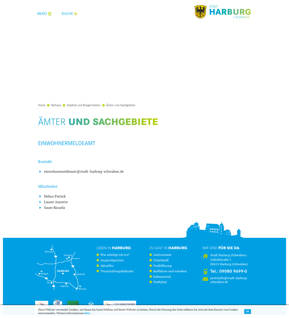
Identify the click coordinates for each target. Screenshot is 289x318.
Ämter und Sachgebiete (118, 105)
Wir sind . (221, 247)
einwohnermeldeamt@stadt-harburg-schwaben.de (84, 171)
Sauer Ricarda (54, 208)
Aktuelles (106, 266)
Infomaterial (162, 276)
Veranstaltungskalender (117, 271)
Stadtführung (162, 266)
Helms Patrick (55, 196)
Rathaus (54, 105)
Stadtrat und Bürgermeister (82, 105)
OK (247, 311)
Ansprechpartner (112, 260)
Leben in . (114, 247)
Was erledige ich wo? (114, 255)
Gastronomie (162, 255)
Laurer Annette (56, 202)
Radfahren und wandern (170, 271)
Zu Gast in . (168, 247)
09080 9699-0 (233, 271)
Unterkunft (161, 260)
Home (41, 105)
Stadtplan (160, 282)
